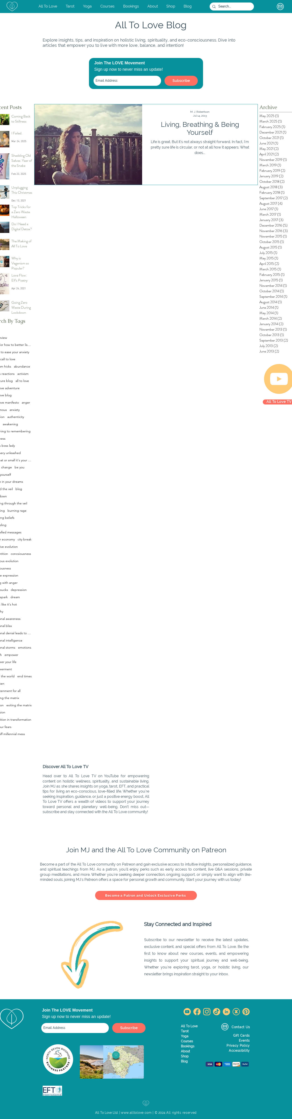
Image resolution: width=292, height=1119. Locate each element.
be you (19, 467)
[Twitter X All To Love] (236, 1011)
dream (15, 597)
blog (19, 489)
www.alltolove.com (136, 1112)
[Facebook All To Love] (197, 1011)
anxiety (15, 410)
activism (23, 374)
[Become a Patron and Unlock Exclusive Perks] (146, 895)
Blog (184, 1061)
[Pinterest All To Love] (246, 1011)
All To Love (189, 1026)
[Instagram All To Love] (207, 1011)
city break (24, 539)
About (185, 1051)
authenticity (15, 417)
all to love (22, 381)
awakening (10, 424)
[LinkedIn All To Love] (226, 1011)
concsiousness (21, 554)
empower (11, 655)
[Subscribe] (181, 81)
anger (26, 402)
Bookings (187, 1046)
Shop (185, 1056)
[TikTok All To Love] (216, 1011)
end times (24, 676)
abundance (22, 366)
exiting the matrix (19, 705)
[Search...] (231, 7)
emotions (24, 647)
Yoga (184, 1036)
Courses (187, 1041)
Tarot (185, 1031)
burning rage (17, 511)
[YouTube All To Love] (187, 1011)
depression (19, 590)
